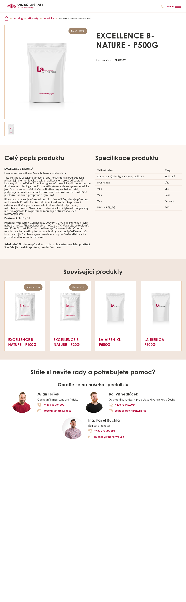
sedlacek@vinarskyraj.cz (130, 411)
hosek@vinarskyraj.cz (57, 411)
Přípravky (33, 18)
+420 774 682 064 (125, 405)
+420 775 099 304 (104, 431)
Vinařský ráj (6, 18)
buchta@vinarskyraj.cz (109, 437)
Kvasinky (49, 18)
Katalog (18, 18)
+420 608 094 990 (53, 405)
